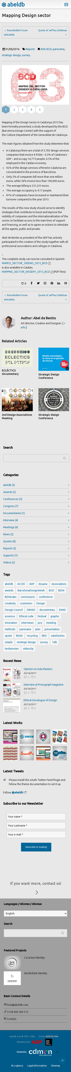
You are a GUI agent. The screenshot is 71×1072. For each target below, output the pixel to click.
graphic (55, 616)
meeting (51, 622)
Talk (54, 642)
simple (9, 642)
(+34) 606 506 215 (16, 1011)
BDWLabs (10, 596)
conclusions (28, 596)
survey (26, 55)
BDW (61, 590)
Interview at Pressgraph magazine (43, 684)
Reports (30, 49)
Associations (58, 583)
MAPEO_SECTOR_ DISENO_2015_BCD (25, 263)
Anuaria (42, 583)
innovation (11, 622)
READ (19, 635)
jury (40, 622)
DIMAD (31, 609)
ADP (42, 49)
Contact (10, 1018)
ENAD (62, 609)
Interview (10, 520)
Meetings (10, 527)
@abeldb (17, 792)
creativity (10, 603)
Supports (10, 555)
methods (10, 629)
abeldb (9, 485)
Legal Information (37, 1065)
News (8, 534)
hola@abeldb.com (16, 1004)
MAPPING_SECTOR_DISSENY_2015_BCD (26, 271)
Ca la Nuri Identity (34, 957)
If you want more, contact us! (35, 888)
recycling (32, 635)
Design (41, 603)
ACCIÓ (21, 583)
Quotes (9, 541)
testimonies (12, 648)
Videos (9, 562)
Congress (10, 506)
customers (26, 603)
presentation (52, 629)
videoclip (28, 648)
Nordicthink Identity (35, 973)
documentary (47, 609)
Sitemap (55, 1065)
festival (42, 616)
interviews (27, 622)
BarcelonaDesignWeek (31, 590)
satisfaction (58, 635)
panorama (58, 49)
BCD (49, 49)
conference (46, 596)
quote (8, 635)
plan (37, 629)
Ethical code (26, 616)
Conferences (12, 499)
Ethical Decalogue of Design (40, 700)
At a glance (17, 1065)
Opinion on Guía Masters (38, 669)
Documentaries (14, 513)
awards (9, 590)
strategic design (11, 55)
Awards (9, 492)
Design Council (14, 609)
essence (10, 616)
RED (44, 635)
